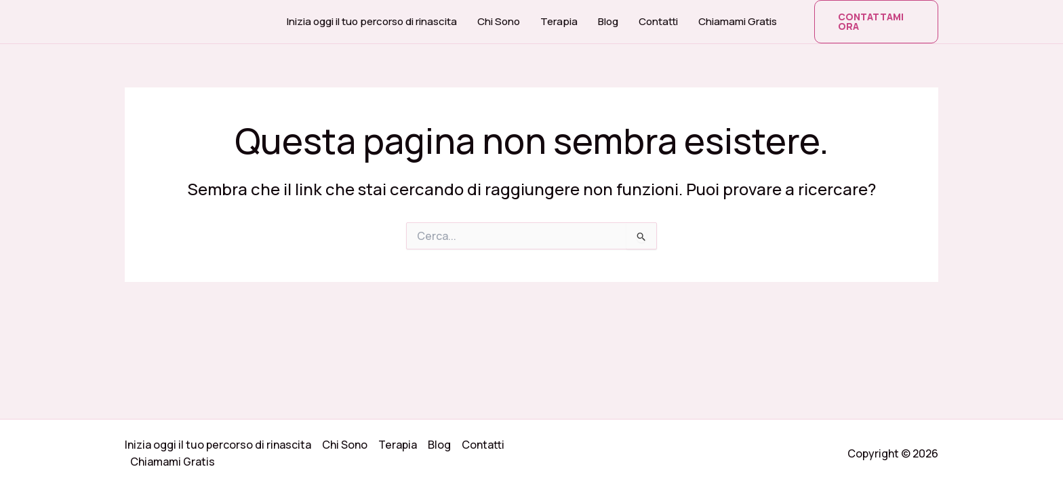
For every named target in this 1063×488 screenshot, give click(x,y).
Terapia (559, 21)
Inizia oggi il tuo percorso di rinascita (372, 21)
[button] (876, 21)
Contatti (658, 21)
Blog (608, 21)
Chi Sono (498, 21)
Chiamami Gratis (737, 21)
